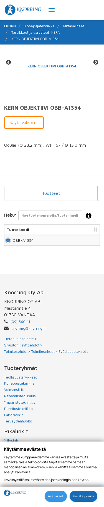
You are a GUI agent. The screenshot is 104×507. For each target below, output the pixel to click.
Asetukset (56, 496)
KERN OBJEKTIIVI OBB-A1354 (35, 38)
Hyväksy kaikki (83, 496)
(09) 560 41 (20, 332)
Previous (8, 62)
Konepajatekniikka (39, 26)
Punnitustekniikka (18, 419)
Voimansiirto (14, 400)
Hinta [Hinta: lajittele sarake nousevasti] (90, 229)
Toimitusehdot (17, 362)
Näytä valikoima (24, 122)
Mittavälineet (73, 26)
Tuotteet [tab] (51, 193)
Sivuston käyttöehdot (23, 356)
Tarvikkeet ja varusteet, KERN (35, 32)
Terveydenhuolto (18, 432)
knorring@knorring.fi (28, 339)
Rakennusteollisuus (20, 407)
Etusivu (10, 26)
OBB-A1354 (18, 246)
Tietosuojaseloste (20, 350)
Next (96, 62)
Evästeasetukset (73, 362)
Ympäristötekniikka (19, 413)
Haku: (49, 216)
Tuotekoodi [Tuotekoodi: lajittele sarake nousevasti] (18, 229)
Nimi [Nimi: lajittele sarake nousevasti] (39, 229)
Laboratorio (14, 426)
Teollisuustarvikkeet (20, 388)
